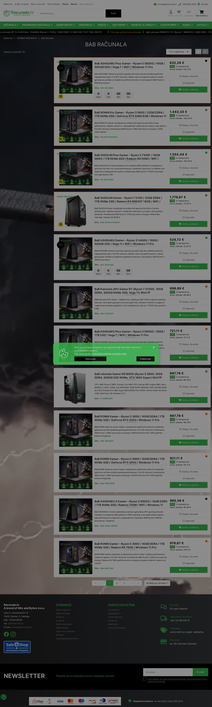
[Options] (145, 358)
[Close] (90, 359)
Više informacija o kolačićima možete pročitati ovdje (100, 353)
